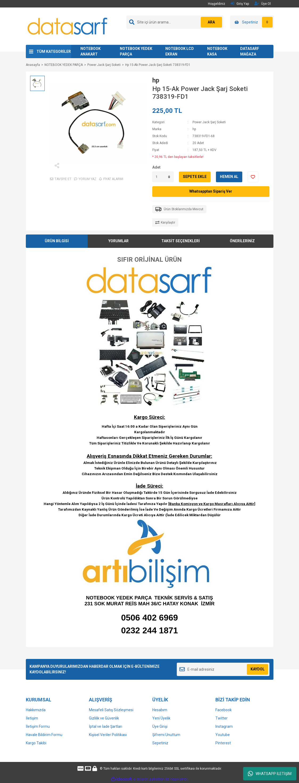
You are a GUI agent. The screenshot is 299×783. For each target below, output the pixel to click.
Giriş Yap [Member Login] (240, 4)
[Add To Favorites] (253, 177)
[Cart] (252, 22)
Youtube (222, 735)
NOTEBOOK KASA (217, 51)
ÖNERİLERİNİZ (242, 241)
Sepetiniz (160, 743)
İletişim (32, 718)
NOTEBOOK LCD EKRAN (179, 51)
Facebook (223, 710)
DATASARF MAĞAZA (249, 51)
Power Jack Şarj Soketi (209, 122)
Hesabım (159, 710)
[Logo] (67, 26)
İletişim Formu (38, 726)
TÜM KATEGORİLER (53, 51)
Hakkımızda (36, 710)
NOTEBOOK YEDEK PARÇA (136, 51)
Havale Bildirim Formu (44, 735)
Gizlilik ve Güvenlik (104, 718)
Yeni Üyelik (161, 718)
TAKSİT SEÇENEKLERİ (180, 241)
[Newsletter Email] (223, 669)
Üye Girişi (159, 726)
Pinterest (223, 743)
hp (155, 80)
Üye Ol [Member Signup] (262, 4)
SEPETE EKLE (195, 176)
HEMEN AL (229, 176)
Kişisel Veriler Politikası (108, 735)
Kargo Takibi (36, 743)
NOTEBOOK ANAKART (90, 51)
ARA (211, 22)
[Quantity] (163, 177)
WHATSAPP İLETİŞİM (270, 774)
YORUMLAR (118, 241)
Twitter (221, 718)
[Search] (174, 22)
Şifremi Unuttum (166, 735)
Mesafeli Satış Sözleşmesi (111, 710)
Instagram (224, 726)
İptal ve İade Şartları (105, 726)
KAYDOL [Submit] (258, 669)
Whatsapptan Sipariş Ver (210, 191)
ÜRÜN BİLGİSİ (57, 241)
